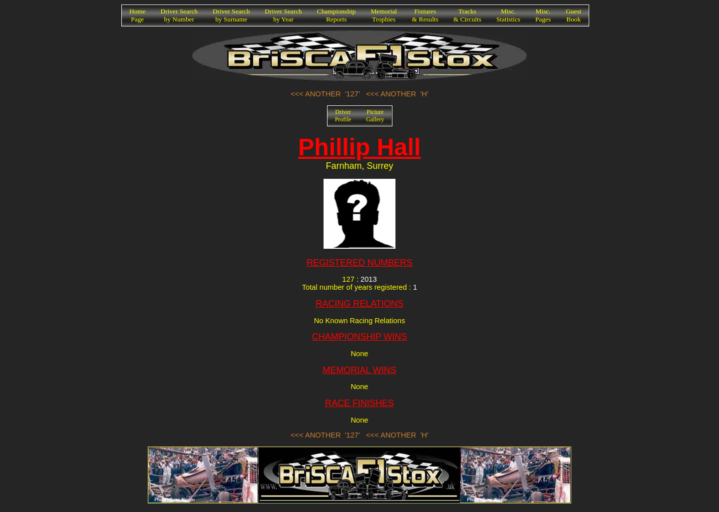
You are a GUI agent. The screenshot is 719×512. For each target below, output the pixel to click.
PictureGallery (375, 115)
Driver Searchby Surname (231, 15)
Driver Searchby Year (283, 15)
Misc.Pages (543, 15)
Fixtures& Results (425, 15)
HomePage (137, 15)
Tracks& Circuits (467, 15)
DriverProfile (343, 115)
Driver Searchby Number (179, 15)
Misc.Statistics (508, 15)
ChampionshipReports (336, 15)
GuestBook (573, 15)
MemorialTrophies (384, 15)
